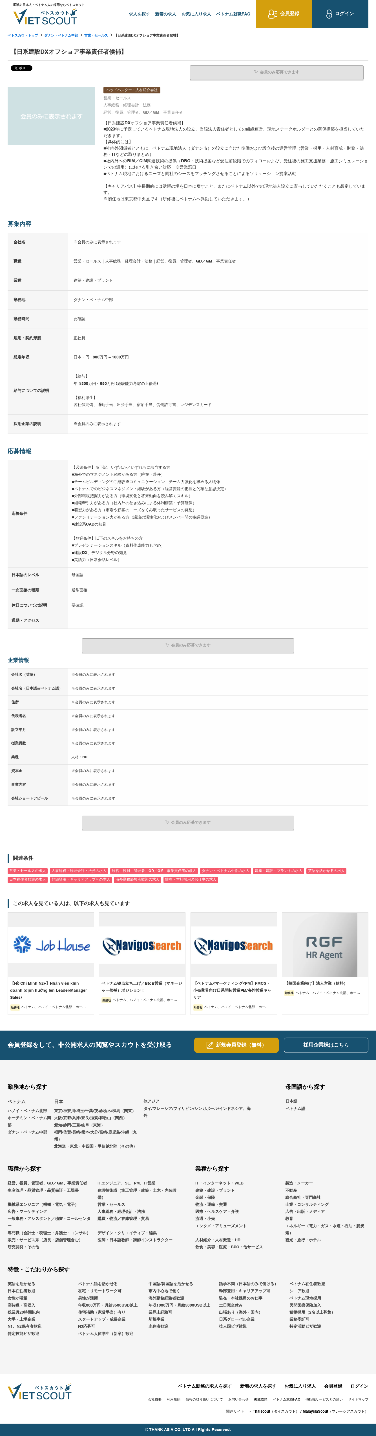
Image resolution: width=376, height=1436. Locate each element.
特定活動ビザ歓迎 (305, 1327)
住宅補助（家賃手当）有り (101, 1312)
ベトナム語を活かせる (98, 1284)
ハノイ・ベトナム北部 (27, 1111)
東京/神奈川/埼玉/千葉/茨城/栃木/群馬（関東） (95, 1111)
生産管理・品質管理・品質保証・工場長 (43, 1190)
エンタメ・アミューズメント (221, 1226)
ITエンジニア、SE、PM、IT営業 (126, 1183)
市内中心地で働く (164, 1291)
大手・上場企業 (21, 1319)
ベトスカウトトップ (23, 35)
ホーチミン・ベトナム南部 (29, 1121)
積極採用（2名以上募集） (312, 1312)
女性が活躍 (17, 1298)
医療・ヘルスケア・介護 (217, 1211)
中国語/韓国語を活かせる (171, 1284)
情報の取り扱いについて (204, 1399)
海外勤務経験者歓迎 (166, 1298)
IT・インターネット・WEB (219, 1183)
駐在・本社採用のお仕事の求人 (190, 879)
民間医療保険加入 (305, 1305)
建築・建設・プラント (215, 1190)
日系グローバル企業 (237, 1319)
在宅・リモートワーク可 (99, 1291)
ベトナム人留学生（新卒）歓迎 (105, 1334)
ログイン (359, 1386)
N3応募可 (86, 1327)
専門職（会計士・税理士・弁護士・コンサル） (49, 1233)
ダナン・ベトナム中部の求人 (225, 870)
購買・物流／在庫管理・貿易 (123, 1219)
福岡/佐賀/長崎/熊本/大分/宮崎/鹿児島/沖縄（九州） (95, 1135)
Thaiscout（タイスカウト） (276, 1411)
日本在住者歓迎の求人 (27, 879)
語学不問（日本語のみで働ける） (248, 1284)
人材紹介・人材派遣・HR (217, 1240)
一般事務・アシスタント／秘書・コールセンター (49, 1222)
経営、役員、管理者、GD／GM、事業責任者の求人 (154, 870)
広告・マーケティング (27, 1211)
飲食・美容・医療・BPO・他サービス (229, 1247)
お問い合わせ (238, 1399)
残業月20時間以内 (24, 1312)
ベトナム (17, 1102)
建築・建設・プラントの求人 (278, 870)
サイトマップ (358, 1399)
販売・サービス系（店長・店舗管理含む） (45, 1240)
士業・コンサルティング (307, 1204)
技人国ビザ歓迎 (233, 1327)
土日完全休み (231, 1305)
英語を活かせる (21, 1284)
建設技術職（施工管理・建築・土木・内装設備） (137, 1193)
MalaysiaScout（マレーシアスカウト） (335, 1411)
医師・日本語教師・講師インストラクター (135, 1240)
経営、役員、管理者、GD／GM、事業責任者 (47, 1183)
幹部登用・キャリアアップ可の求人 (81, 879)
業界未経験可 (160, 1312)
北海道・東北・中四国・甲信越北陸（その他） (95, 1146)
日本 (58, 1102)
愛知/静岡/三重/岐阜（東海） (79, 1125)
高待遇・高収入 (21, 1305)
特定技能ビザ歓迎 (23, 1334)
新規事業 (156, 1319)
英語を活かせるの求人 (326, 870)
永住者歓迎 (158, 1327)
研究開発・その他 (23, 1247)
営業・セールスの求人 (27, 870)
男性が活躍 (88, 1298)
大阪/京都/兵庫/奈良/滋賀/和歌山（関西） (90, 1118)
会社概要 (155, 1399)
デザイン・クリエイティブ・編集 (127, 1233)
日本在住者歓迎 (21, 1291)
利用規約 (173, 1399)
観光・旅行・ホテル (303, 1240)
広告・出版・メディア (305, 1211)
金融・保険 (205, 1197)
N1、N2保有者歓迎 (24, 1327)
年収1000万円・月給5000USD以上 (179, 1305)
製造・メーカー (299, 1183)
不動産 (291, 1190)
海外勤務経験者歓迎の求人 (138, 879)
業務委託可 (299, 1319)
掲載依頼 (260, 1399)
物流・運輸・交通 (211, 1204)
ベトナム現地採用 (305, 1298)
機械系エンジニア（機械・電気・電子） (43, 1204)
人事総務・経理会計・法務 (121, 1211)
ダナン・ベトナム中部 (61, 35)
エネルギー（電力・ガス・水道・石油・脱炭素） (324, 1229)
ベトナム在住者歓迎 (307, 1284)
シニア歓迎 (299, 1291)
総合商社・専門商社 (303, 1197)
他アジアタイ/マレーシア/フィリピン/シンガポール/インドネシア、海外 (197, 1109)
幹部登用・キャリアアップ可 (244, 1291)
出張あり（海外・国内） (240, 1312)
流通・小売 (205, 1219)
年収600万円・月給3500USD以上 (108, 1305)
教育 (289, 1219)
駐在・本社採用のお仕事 (240, 1298)
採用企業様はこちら (326, 1045)
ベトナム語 (295, 1108)
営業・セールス (96, 35)
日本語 (291, 1101)
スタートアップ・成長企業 (101, 1319)
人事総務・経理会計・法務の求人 (79, 870)
